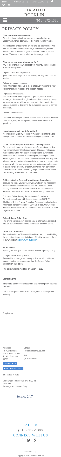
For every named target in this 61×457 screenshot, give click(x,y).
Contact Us (19, 2)
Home (4, 2)
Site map (28, 451)
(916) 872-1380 (47, 20)
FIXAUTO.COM (37, 2)
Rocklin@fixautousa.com (34, 351)
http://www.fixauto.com (27, 240)
